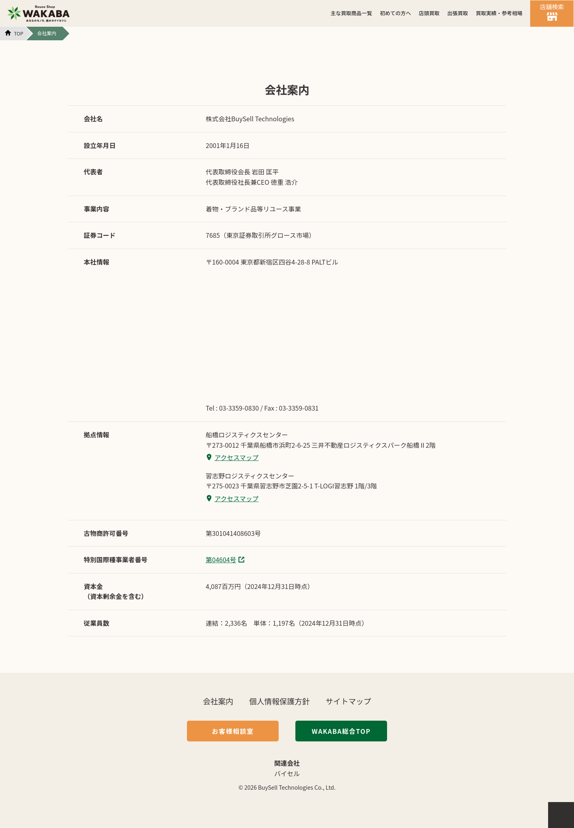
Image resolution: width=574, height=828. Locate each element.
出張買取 (457, 13)
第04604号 (221, 559)
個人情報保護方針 (279, 701)
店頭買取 (429, 13)
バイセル (287, 773)
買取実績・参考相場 (499, 13)
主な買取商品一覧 (351, 13)
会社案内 (218, 701)
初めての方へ (395, 13)
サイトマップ (348, 701)
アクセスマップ (236, 457)
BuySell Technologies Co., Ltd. (297, 787)
